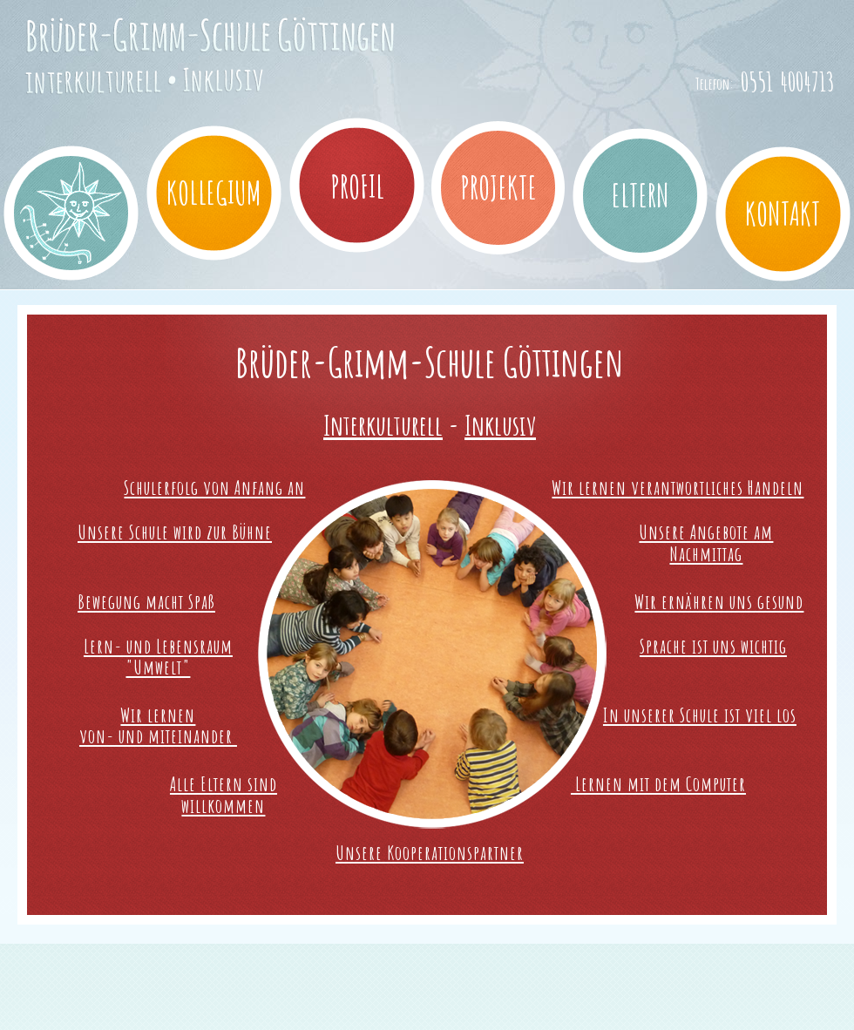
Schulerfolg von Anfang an (214, 487)
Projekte (498, 187)
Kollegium (213, 193)
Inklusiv (500, 425)
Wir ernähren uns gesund (718, 601)
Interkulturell (383, 425)
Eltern (640, 195)
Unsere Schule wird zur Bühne (175, 531)
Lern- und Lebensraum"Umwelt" (158, 657)
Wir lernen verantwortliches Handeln (677, 487)
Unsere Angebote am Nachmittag (706, 542)
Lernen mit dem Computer (658, 783)
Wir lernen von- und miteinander (158, 725)
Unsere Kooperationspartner (430, 852)
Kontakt (783, 213)
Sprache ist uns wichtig (713, 646)
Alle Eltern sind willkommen (223, 794)
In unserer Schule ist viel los (699, 714)
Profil (357, 186)
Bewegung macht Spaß (146, 601)
